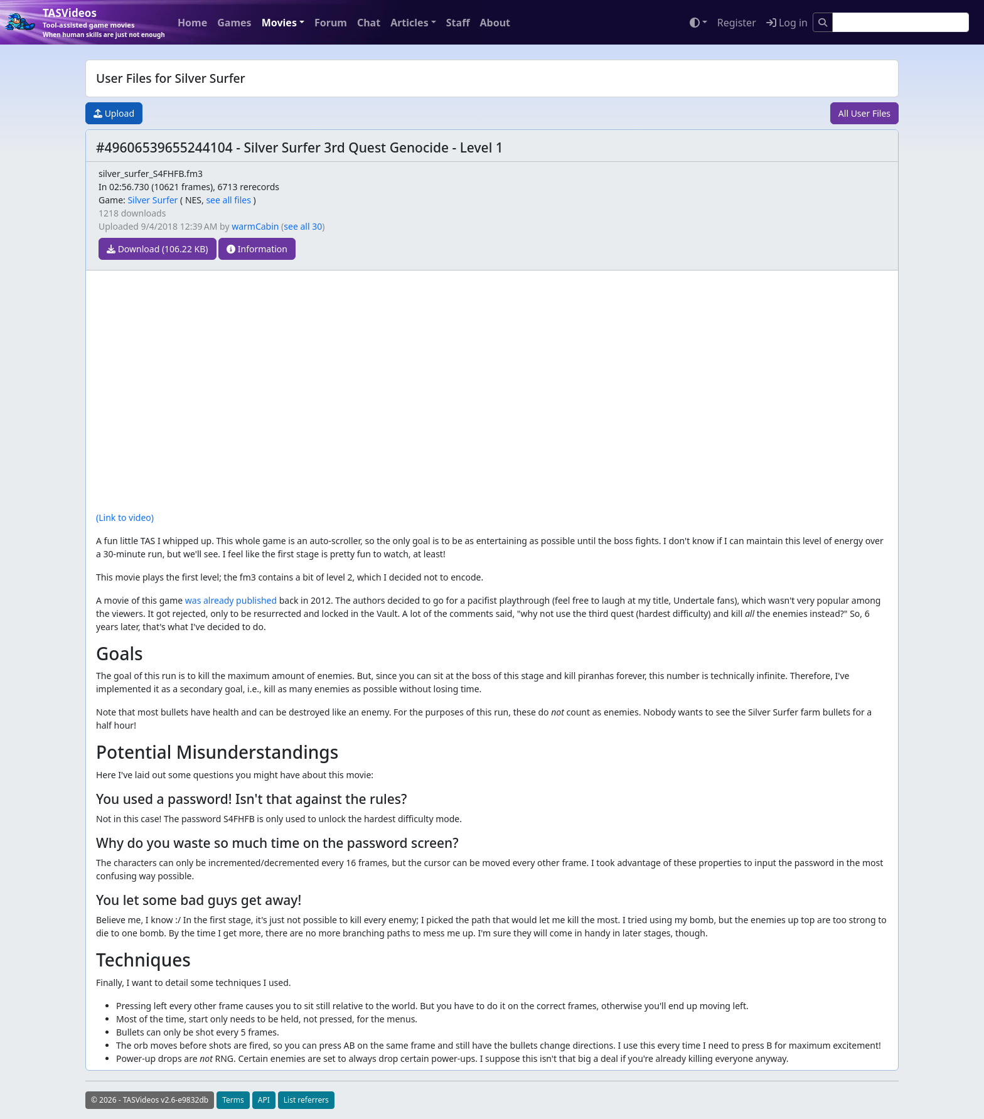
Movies (279, 22)
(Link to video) (125, 517)
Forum (330, 22)
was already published (231, 600)
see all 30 (303, 226)
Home (192, 22)
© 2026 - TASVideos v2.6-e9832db (149, 1100)
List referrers (306, 1100)
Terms (233, 1100)
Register (736, 22)
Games (234, 22)
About (494, 22)
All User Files (864, 113)
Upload (114, 113)
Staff (458, 22)
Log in (787, 22)
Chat (368, 22)
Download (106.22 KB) (157, 249)
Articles (409, 22)
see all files (228, 200)
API (264, 1100)
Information (257, 249)
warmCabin (255, 226)
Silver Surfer (152, 200)
